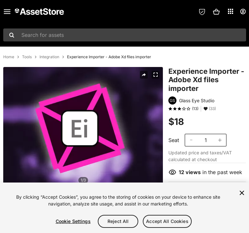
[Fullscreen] (155, 75)
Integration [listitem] (49, 57)
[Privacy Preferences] (202, 12)
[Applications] (230, 11)
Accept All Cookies (167, 221)
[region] (124, 208)
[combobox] (124, 34)
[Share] (144, 75)
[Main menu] (7, 11)
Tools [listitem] (27, 57)
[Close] (242, 193)
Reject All (118, 221)
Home (8, 57)
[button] (216, 12)
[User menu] (243, 11)
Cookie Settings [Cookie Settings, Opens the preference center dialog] (73, 221)
